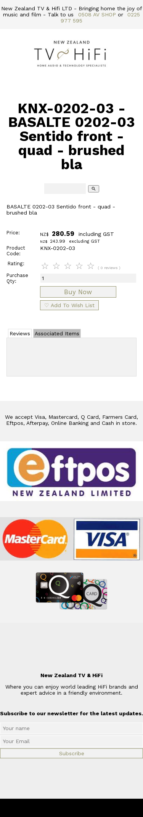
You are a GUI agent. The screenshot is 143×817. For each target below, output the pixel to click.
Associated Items (57, 333)
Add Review (71, 355)
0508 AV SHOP (97, 14)
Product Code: (15, 250)
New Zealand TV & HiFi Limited (92, 808)
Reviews (20, 333)
